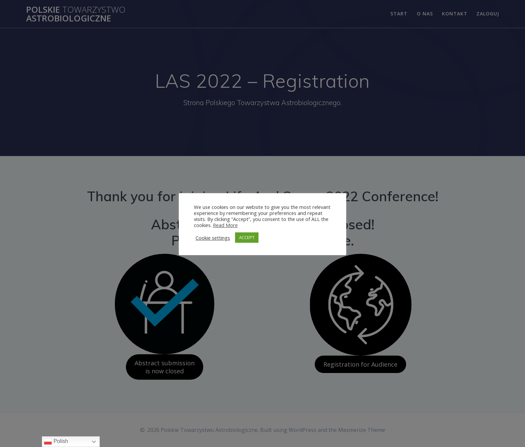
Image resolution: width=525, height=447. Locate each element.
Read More (225, 225)
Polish (56, 442)
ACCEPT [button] (246, 237)
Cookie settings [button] (213, 238)
